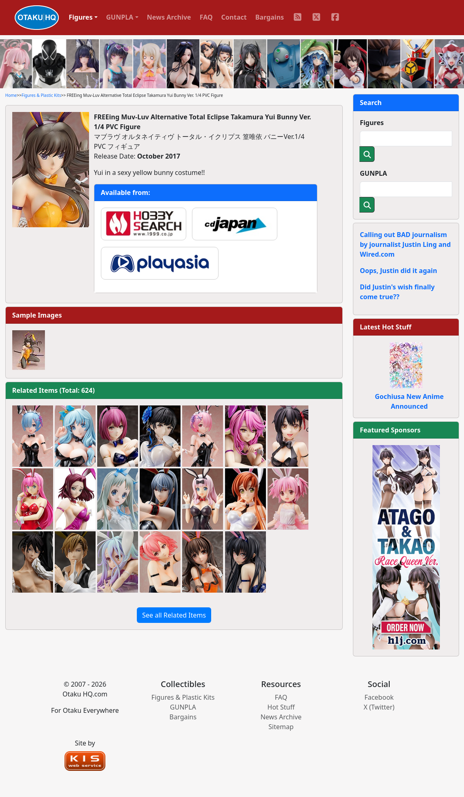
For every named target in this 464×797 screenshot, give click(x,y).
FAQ (206, 17)
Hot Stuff (281, 707)
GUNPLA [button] (120, 17)
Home (11, 95)
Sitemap (281, 726)
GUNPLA (373, 173)
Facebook (379, 697)
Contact (234, 17)
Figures (372, 122)
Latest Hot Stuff (385, 326)
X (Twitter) (379, 707)
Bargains (269, 17)
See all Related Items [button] (174, 615)
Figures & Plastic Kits (41, 95)
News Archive (169, 17)
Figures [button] (81, 17)
